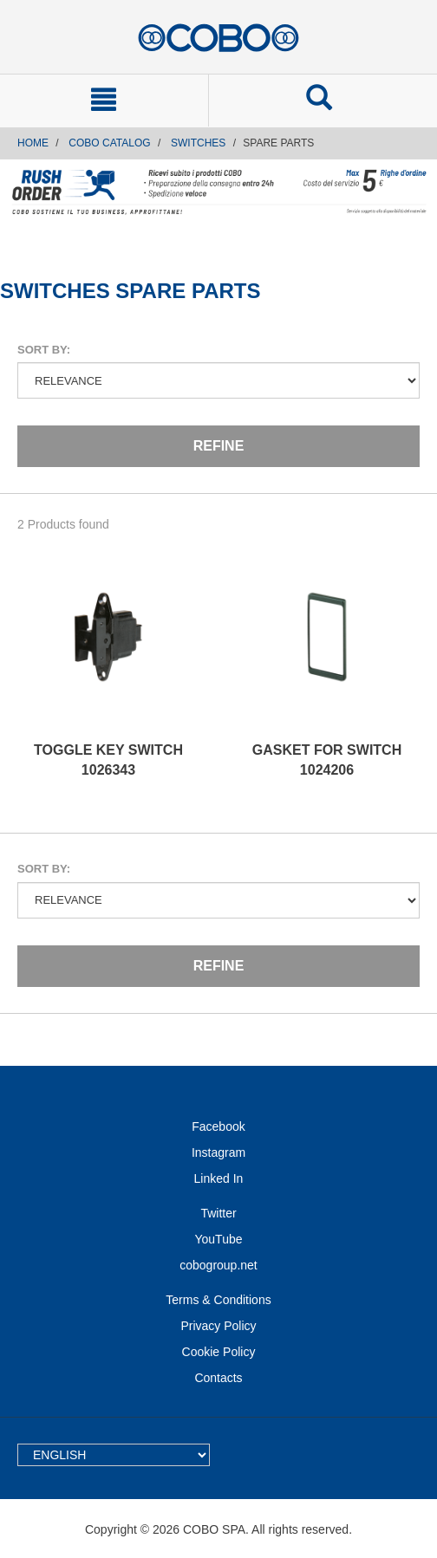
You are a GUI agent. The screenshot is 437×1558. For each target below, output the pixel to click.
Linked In (219, 1178)
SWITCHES (198, 143)
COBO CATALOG (109, 143)
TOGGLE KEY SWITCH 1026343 (108, 760)
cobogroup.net (218, 1265)
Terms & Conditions (218, 1300)
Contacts (218, 1378)
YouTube (218, 1239)
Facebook (218, 1126)
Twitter (218, 1213)
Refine (219, 445)
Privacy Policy (218, 1326)
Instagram (218, 1152)
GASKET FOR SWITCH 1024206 (326, 760)
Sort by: (43, 349)
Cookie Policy (219, 1352)
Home (33, 143)
